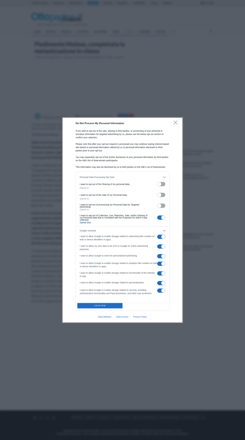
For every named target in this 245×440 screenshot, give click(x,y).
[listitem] (122, 177)
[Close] (177, 123)
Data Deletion (104, 317)
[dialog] (122, 220)
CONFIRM (100, 305)
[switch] (161, 184)
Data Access (122, 317)
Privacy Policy (140, 317)
